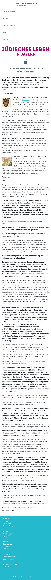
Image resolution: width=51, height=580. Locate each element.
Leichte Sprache (8, 559)
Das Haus (6, 40)
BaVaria (5, 19)
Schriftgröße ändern (10, 564)
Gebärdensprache (9, 556)
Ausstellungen (9, 26)
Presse (5, 33)
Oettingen (13, 168)
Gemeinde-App (8, 526)
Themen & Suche (9, 12)
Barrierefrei (7, 554)
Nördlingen (25, 100)
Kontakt (5, 549)
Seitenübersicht (8, 567)
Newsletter (7, 523)
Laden (6, 536)
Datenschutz (7, 544)
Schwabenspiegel (40, 145)
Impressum (7, 546)
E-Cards (6, 521)
